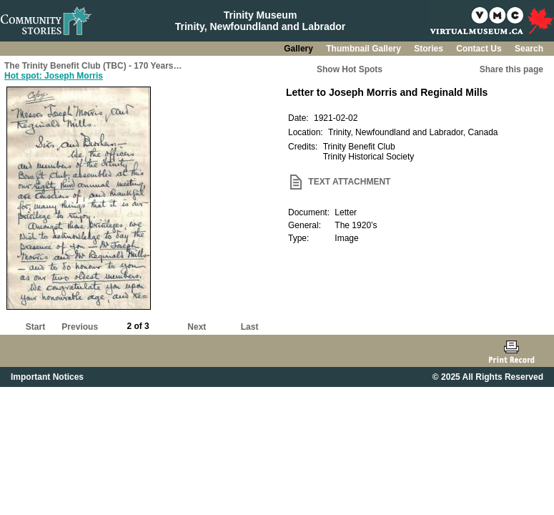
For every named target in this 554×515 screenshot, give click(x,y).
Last (250, 327)
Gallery (299, 49)
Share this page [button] (511, 69)
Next (196, 327)
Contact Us (480, 49)
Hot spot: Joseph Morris (53, 76)
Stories (429, 49)
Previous (79, 327)
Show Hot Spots (349, 69)
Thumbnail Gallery (364, 49)
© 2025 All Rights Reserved (487, 377)
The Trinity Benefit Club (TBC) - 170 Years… (93, 66)
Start (35, 327)
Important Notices (47, 377)
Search (529, 49)
